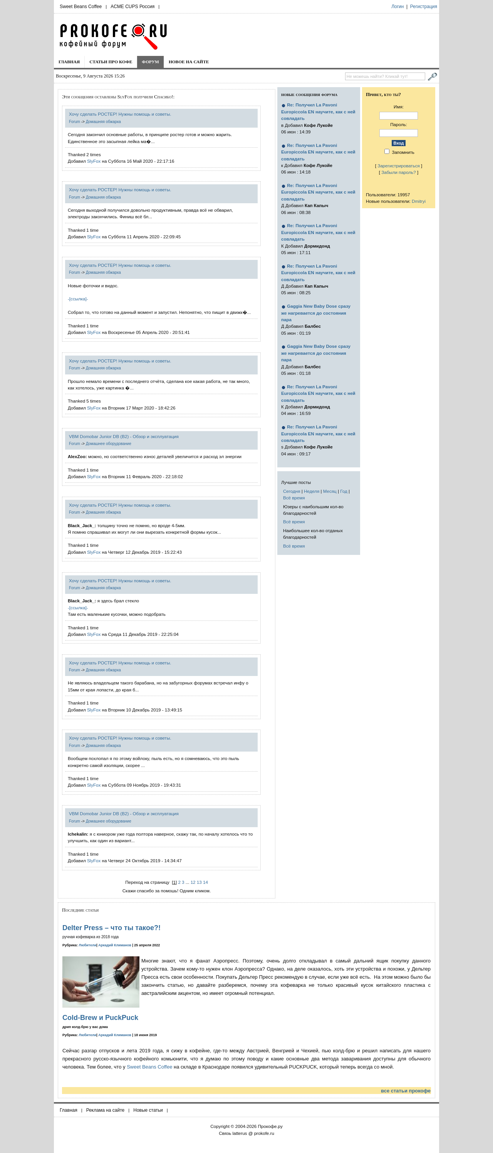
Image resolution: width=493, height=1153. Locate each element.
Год (343, 491)
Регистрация (423, 6)
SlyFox (94, 161)
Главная (69, 61)
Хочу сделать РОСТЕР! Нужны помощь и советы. (120, 113)
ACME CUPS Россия (132, 6)
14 (205, 882)
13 (199, 882)
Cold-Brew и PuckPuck (100, 1018)
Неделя (311, 491)
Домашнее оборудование (108, 444)
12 (193, 882)
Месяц (330, 491)
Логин (397, 6)
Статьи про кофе (110, 61)
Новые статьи (148, 1110)
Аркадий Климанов (114, 945)
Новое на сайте (189, 61)
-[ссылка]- (78, 298)
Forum (74, 122)
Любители (88, 945)
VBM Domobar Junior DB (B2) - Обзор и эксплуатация (124, 436)
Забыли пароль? (398, 172)
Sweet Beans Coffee (81, 6)
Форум (150, 61)
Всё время (294, 497)
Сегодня (291, 491)
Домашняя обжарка (103, 122)
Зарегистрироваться (398, 165)
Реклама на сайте (105, 1110)
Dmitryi (419, 201)
